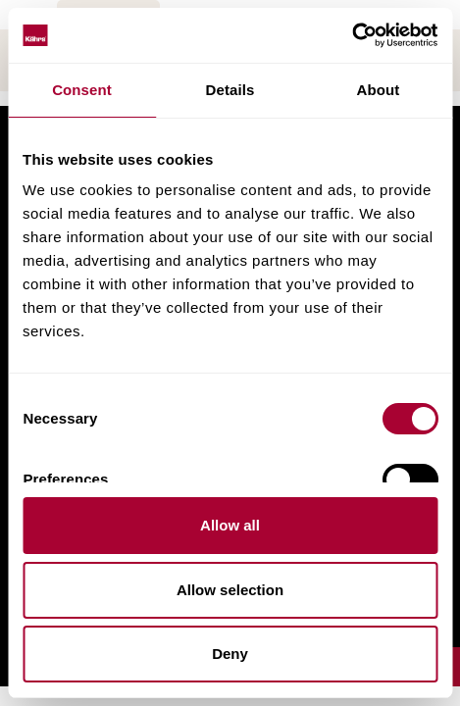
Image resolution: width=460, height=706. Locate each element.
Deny (230, 653)
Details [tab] (230, 89)
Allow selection (230, 589)
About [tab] (378, 89)
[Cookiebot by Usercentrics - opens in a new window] (351, 35)
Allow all (230, 525)
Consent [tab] (82, 89)
